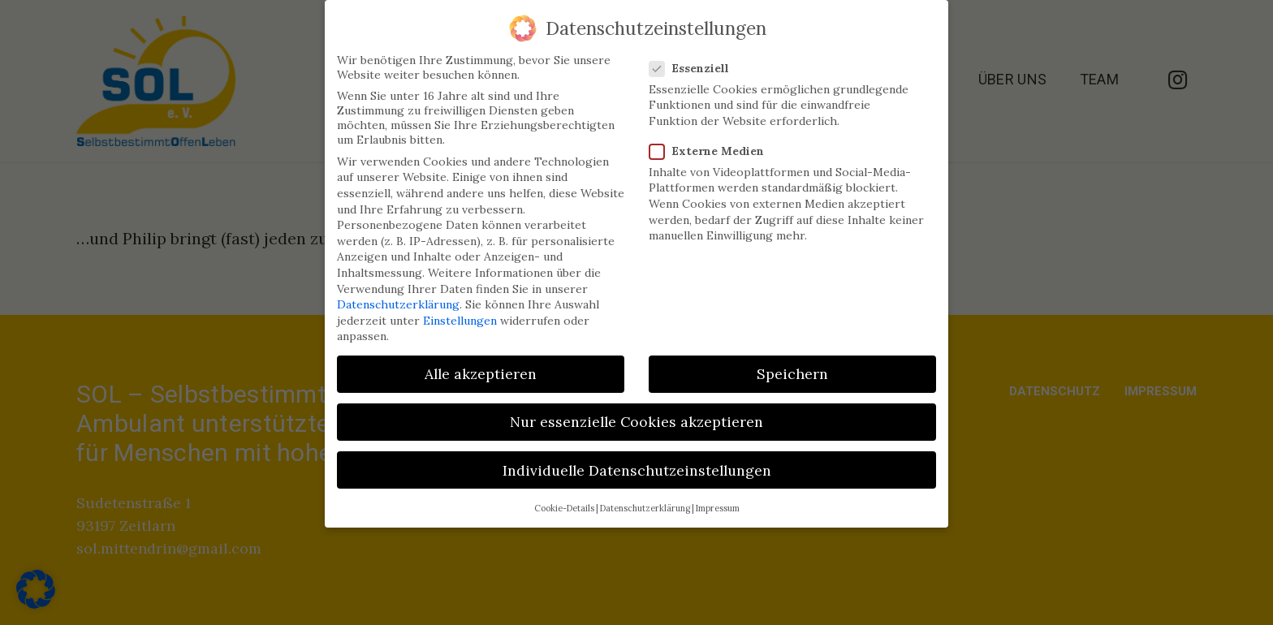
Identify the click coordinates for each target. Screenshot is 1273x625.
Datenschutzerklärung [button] (645, 499)
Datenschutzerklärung (398, 295)
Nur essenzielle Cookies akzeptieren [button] (636, 413)
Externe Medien (708, 142)
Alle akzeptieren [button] (481, 365)
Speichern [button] (792, 365)
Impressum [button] (718, 499)
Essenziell (690, 59)
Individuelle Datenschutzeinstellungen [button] (637, 461)
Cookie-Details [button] (564, 499)
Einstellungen (460, 311)
